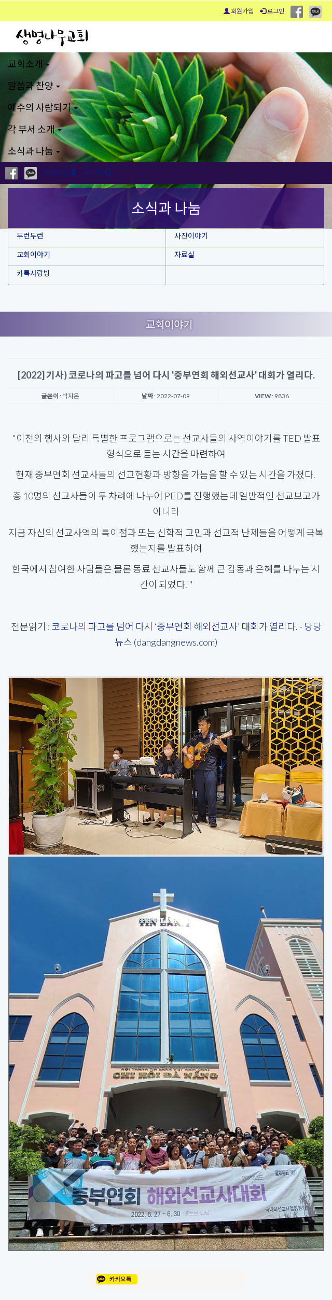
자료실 (184, 254)
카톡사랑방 (33, 273)
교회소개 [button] (29, 63)
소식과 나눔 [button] (34, 151)
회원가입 (239, 11)
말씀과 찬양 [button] (34, 85)
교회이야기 (33, 254)
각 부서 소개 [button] (35, 129)
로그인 (272, 11)
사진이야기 (191, 235)
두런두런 (30, 235)
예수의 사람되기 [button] (43, 107)
